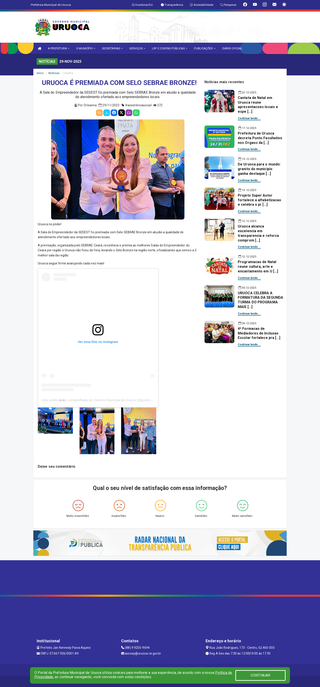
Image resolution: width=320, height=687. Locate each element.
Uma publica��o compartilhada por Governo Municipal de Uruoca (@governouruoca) (102, 400)
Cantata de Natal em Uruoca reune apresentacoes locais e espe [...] (258, 105)
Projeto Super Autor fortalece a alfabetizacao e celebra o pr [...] (259, 200)
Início (40, 73)
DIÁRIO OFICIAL (232, 48)
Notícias (53, 73)
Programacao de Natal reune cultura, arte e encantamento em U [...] (258, 266)
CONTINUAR (260, 675)
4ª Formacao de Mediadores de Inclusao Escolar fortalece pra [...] (259, 333)
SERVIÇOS (137, 48)
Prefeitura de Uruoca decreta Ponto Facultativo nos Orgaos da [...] (260, 138)
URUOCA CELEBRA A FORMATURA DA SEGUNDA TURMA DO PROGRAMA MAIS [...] (260, 300)
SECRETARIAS (112, 48)
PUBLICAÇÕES (204, 48)
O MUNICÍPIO (85, 48)
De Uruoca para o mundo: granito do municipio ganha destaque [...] (259, 169)
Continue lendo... (249, 118)
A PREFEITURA (58, 48)
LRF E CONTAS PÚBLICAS (169, 48)
